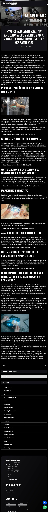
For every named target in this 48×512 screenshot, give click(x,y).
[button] (44, 3)
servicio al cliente (40, 70)
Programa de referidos (10, 488)
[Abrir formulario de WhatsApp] (45, 507)
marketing (4, 195)
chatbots (5, 151)
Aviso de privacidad (9, 490)
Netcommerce (6, 298)
